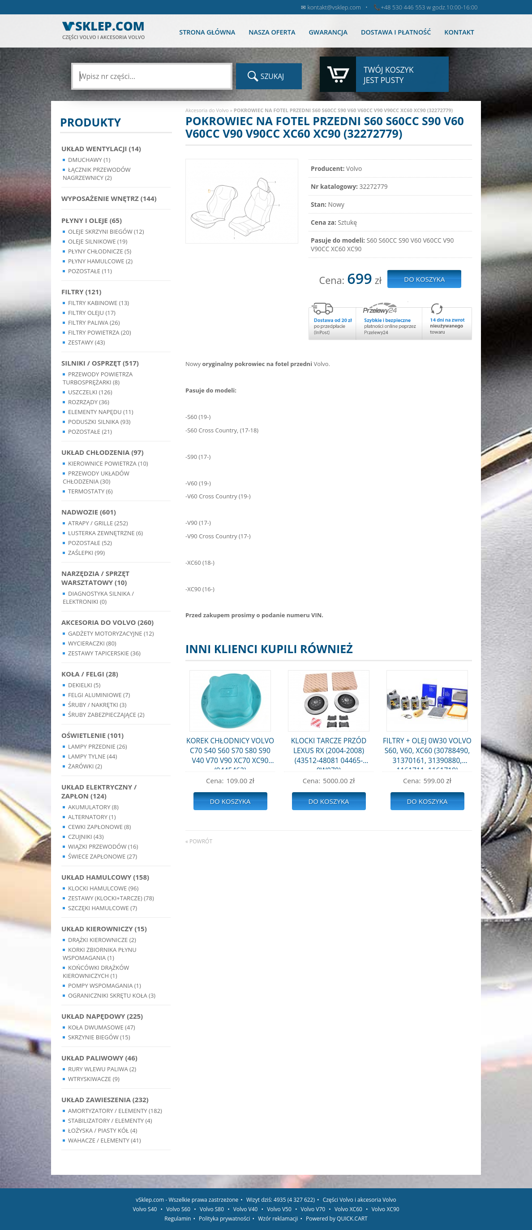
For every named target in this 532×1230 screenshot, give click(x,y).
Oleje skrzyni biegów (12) (106, 231)
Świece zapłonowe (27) (102, 856)
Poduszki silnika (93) (99, 422)
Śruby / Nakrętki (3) (97, 705)
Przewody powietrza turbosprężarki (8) (98, 378)
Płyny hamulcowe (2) (100, 261)
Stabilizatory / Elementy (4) (110, 1121)
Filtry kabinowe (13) (98, 303)
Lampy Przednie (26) (97, 746)
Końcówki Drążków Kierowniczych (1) (96, 972)
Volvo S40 (145, 1209)
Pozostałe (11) (90, 271)
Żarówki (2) (85, 766)
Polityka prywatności (224, 1218)
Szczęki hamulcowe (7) (102, 908)
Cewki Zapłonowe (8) (99, 827)
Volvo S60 (178, 1209)
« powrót (198, 841)
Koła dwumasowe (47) (101, 1027)
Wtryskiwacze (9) (94, 1079)
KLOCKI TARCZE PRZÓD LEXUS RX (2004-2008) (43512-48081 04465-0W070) (329, 752)
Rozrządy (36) (88, 402)
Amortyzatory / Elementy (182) (115, 1111)
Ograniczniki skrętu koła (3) (111, 995)
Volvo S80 (212, 1209)
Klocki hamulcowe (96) (103, 888)
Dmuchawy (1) (89, 160)
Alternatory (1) (92, 817)
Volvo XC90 (385, 1209)
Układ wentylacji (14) (101, 148)
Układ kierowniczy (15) (104, 928)
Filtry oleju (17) (92, 313)
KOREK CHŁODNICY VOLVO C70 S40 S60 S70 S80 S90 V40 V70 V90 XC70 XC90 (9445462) (230, 752)
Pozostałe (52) (90, 543)
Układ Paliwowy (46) (99, 1057)
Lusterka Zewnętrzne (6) (105, 533)
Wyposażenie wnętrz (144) (109, 198)
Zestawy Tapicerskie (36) (104, 653)
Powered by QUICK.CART (337, 1218)
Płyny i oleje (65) (91, 220)
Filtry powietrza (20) (99, 332)
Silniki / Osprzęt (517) (100, 362)
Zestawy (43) (86, 342)
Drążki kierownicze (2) (102, 940)
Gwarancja (328, 32)
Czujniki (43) (86, 837)
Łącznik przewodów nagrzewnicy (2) (97, 174)
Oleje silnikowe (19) (97, 241)
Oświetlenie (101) (92, 735)
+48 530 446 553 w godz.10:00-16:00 (429, 7)
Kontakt (459, 32)
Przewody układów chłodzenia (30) (96, 477)
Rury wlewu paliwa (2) (102, 1069)
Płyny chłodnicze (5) (99, 251)
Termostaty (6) (90, 491)
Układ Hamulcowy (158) (105, 876)
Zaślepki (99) (86, 553)
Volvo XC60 (348, 1209)
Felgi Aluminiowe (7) (99, 695)
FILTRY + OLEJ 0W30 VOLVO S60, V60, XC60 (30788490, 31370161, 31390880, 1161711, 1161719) (427, 752)
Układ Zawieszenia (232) (105, 1099)
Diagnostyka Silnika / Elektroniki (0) (98, 597)
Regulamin (177, 1218)
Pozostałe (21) (90, 431)
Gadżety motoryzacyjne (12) (111, 633)
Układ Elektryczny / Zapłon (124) (99, 791)
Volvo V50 (279, 1209)
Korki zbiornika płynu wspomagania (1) (100, 954)
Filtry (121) (81, 291)
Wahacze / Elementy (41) (104, 1140)
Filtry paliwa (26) (94, 322)
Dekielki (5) (84, 685)
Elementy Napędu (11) (100, 412)
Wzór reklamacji (278, 1218)
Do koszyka (230, 801)
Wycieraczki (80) (92, 643)
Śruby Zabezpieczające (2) (106, 715)
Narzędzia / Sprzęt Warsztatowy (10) (95, 578)
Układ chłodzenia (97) (102, 452)
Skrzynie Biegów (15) (99, 1037)
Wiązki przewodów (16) (103, 846)
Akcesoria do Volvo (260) (107, 622)
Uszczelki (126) (90, 392)
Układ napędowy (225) (102, 1016)
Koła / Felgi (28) (89, 673)
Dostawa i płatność (396, 32)
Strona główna (207, 32)
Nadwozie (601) (88, 511)
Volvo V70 (313, 1209)
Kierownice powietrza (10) (108, 463)
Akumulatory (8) (93, 807)
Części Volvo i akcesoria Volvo (359, 1200)
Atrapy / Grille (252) (98, 523)
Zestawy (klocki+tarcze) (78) (111, 898)
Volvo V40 (245, 1209)
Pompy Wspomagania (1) (104, 985)
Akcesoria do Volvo (207, 110)
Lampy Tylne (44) (92, 756)
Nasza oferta (272, 32)
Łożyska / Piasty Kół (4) (102, 1130)
